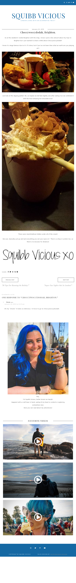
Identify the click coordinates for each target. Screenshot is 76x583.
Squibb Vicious (38, 15)
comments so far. (9, 294)
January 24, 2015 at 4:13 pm (14, 304)
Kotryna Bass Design (58, 554)
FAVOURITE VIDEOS (38, 421)
